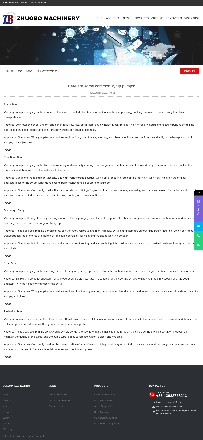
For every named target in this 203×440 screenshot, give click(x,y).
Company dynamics (47, 71)
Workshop (191, 18)
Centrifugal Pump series (105, 418)
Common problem (57, 406)
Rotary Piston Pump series (107, 423)
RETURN (189, 70)
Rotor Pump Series (103, 400)
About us (112, 18)
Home (98, 18)
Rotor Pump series (103, 412)
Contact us (174, 18)
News (127, 18)
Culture (157, 18)
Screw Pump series (103, 406)
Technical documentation (60, 400)
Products (141, 18)
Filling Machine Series (104, 394)
